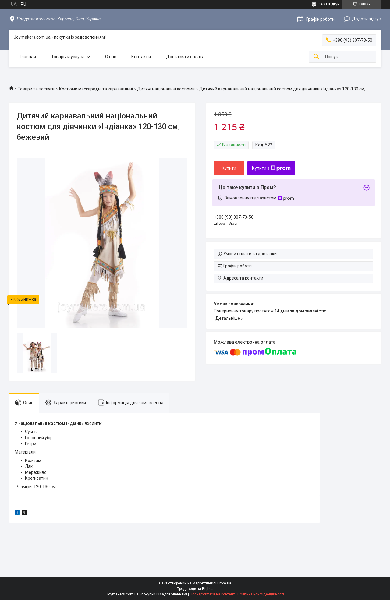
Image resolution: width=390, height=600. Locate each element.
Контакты (141, 56)
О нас (110, 56)
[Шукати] (316, 57)
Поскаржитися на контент (212, 594)
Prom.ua (224, 583)
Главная (28, 56)
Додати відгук (366, 18)
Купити (229, 168)
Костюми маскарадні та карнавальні (96, 88)
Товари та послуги (36, 88)
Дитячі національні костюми (166, 88)
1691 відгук (329, 4)
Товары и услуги (67, 56)
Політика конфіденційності (260, 594)
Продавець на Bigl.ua (195, 589)
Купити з (271, 168)
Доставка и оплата (185, 56)
